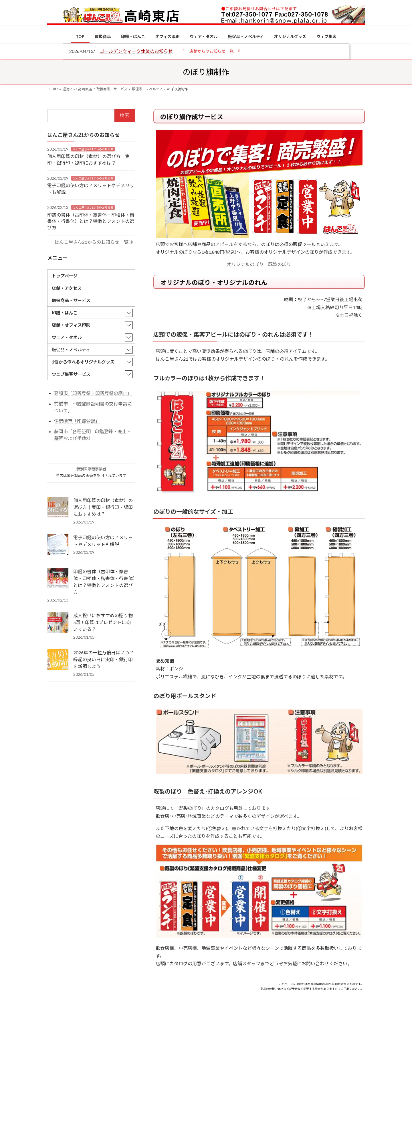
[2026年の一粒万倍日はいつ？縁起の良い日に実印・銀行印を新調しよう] (58, 660)
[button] (211, 50)
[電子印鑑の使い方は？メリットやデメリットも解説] (58, 544)
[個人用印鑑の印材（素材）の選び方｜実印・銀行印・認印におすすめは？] (58, 507)
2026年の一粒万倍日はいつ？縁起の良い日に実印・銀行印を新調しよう (103, 659)
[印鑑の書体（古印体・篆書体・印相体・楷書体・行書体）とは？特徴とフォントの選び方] (58, 579)
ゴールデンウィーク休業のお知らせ (136, 51)
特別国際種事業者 (91, 469)
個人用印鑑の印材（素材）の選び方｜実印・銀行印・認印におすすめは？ (103, 506)
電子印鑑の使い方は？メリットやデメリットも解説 (103, 540)
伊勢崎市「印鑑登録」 (77, 420)
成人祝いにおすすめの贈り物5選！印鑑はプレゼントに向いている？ (103, 622)
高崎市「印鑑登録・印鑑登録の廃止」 (93, 393)
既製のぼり (279, 264)
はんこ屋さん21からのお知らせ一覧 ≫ (94, 241)
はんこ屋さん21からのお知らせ (93, 149)
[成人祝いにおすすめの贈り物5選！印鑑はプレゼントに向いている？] (58, 623)
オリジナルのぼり (245, 264)
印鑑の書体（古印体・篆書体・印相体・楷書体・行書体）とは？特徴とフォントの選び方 (90, 221)
